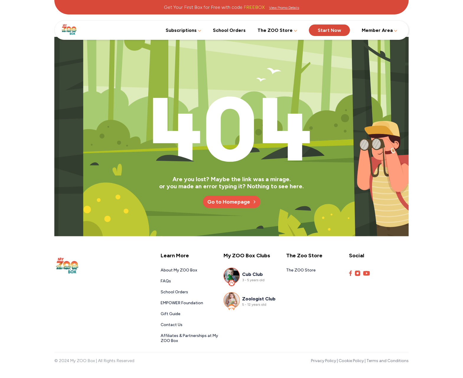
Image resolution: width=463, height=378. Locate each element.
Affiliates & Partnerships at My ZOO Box (189, 338)
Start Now (329, 30)
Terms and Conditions (387, 360)
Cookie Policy (351, 360)
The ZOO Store (277, 30)
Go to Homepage (231, 202)
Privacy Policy (323, 360)
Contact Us (171, 324)
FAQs (166, 281)
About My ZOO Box (179, 270)
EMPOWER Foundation (182, 302)
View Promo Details (284, 8)
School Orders (229, 30)
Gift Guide (170, 313)
